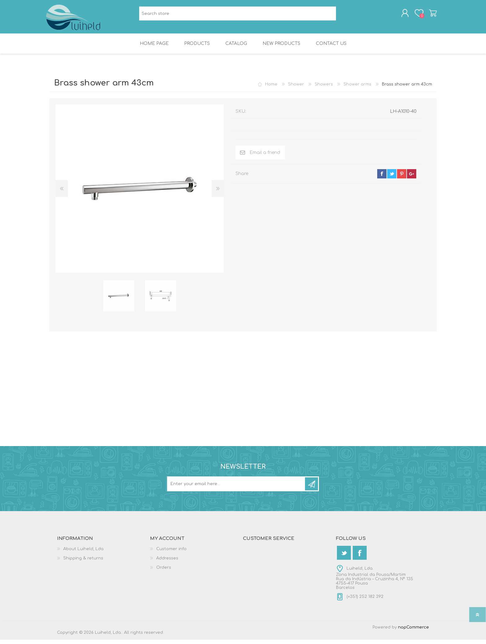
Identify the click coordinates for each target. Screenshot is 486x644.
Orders (163, 572)
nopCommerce (413, 631)
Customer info (171, 553)
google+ (411, 178)
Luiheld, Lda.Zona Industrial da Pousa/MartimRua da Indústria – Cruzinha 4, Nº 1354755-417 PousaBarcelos (374, 582)
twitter (391, 178)
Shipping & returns (83, 562)
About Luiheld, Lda (83, 553)
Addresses (167, 562)
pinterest (401, 178)
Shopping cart (430, 15)
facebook (382, 178)
